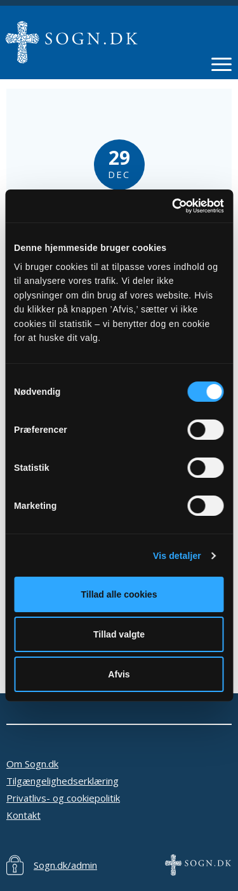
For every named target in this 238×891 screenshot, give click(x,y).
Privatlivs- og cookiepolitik (63, 798)
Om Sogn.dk (32, 763)
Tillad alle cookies (119, 594)
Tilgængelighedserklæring (62, 780)
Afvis (118, 674)
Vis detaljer (177, 555)
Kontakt (23, 815)
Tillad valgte (119, 634)
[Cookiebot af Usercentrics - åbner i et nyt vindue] (170, 206)
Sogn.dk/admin (65, 865)
